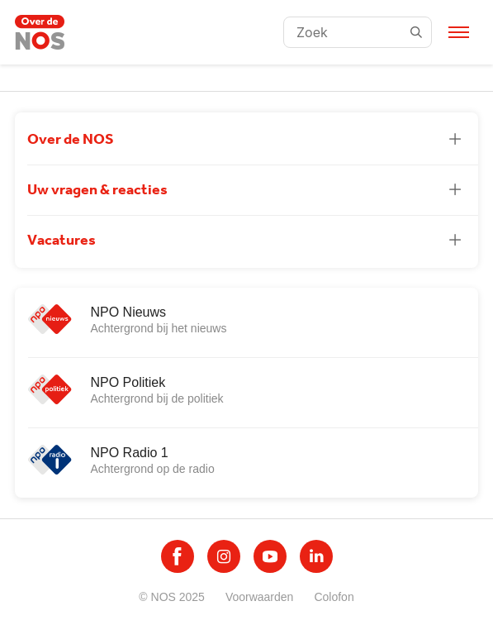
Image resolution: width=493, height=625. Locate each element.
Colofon (333, 597)
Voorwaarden (259, 597)
